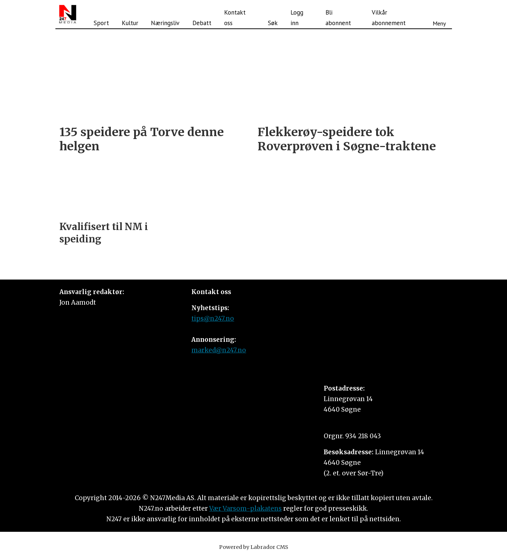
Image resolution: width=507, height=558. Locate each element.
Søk (273, 23)
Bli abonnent (338, 17)
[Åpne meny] (439, 14)
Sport (101, 23)
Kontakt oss (235, 17)
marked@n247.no (218, 350)
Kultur (130, 23)
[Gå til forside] (67, 14)
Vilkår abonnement (389, 17)
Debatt (201, 23)
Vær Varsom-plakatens (245, 508)
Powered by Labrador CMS (253, 547)
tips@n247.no (212, 318)
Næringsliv (165, 23)
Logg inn (296, 17)
